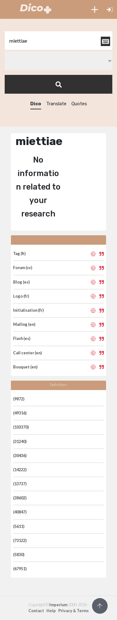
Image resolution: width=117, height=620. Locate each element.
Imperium (58, 604)
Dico (35, 104)
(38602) (20, 497)
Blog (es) (21, 281)
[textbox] (58, 40)
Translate (56, 104)
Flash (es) (21, 338)
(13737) (20, 483)
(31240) (20, 441)
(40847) (20, 511)
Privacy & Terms (73, 610)
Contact (36, 610)
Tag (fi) (19, 253)
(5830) (18, 554)
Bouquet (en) (25, 366)
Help (51, 610)
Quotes (79, 104)
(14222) (20, 469)
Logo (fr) (21, 296)
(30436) (20, 455)
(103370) (21, 427)
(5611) (18, 526)
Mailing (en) (24, 324)
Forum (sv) (22, 267)
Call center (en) (27, 352)
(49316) (20, 412)
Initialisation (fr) (28, 310)
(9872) (18, 398)
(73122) (20, 540)
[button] (94, 9)
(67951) (20, 568)
